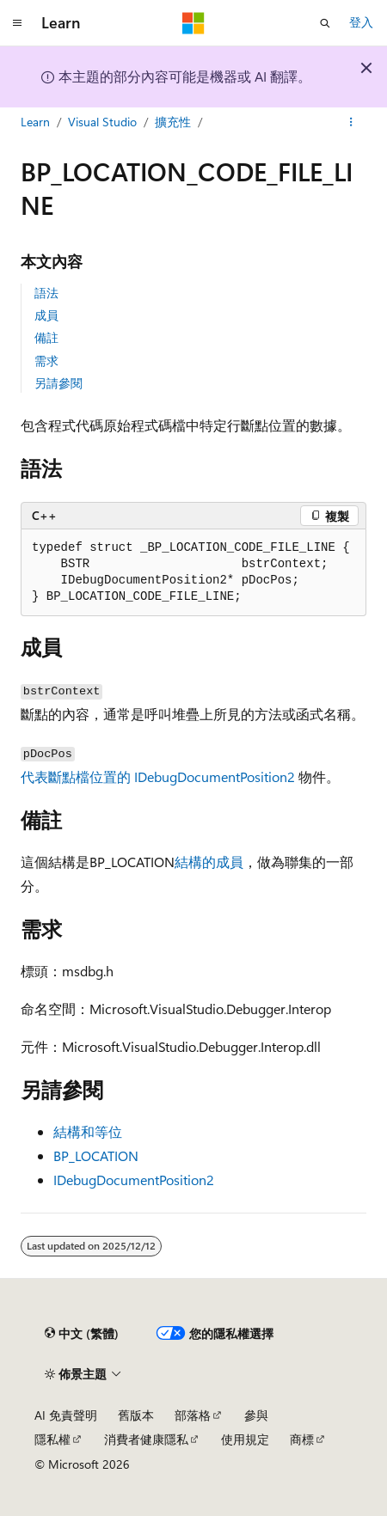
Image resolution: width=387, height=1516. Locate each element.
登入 (361, 22)
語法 (46, 292)
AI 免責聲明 (65, 1415)
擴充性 (173, 121)
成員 (46, 315)
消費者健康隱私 (146, 1439)
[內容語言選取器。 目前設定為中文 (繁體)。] (81, 1334)
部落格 (193, 1415)
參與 (256, 1415)
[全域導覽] (17, 23)
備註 (46, 337)
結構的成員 (209, 862)
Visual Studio (102, 121)
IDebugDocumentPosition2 (133, 1180)
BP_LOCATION (95, 1155)
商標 (302, 1439)
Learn (35, 121)
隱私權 (52, 1439)
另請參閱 (58, 383)
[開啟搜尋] (325, 23)
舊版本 (136, 1415)
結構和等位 (87, 1131)
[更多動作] (351, 123)
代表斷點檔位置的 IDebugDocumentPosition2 (158, 776)
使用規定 (245, 1439)
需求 (46, 360)
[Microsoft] (193, 23)
